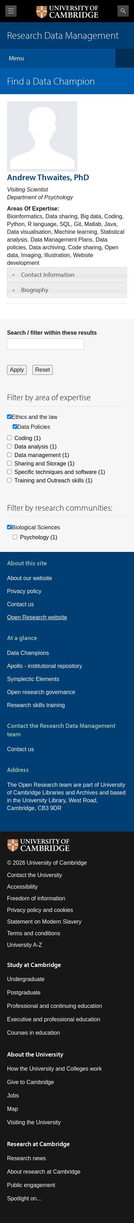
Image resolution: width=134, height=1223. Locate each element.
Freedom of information (36, 898)
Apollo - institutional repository (44, 666)
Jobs (13, 1096)
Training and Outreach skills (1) (53, 480)
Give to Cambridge (30, 1082)
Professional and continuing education (54, 1006)
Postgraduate (23, 993)
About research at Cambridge (44, 1172)
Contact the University (34, 875)
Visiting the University (34, 1122)
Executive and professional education (53, 1019)
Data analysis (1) (35, 447)
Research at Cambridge (38, 1144)
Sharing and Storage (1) (44, 464)
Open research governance (41, 692)
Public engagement (31, 1185)
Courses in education (33, 1033)
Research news (26, 1158)
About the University (35, 1054)
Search (123, 11)
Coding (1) (27, 438)
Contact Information (48, 274)
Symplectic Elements (33, 679)
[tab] (67, 274)
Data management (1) (41, 455)
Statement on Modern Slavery (44, 922)
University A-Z (24, 945)
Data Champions (28, 653)
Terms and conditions (33, 933)
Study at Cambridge (34, 965)
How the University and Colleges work (54, 1069)
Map (12, 1109)
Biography (34, 290)
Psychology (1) (38, 537)
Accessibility (22, 887)
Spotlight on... (24, 1198)
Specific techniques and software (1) (59, 472)
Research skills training (36, 705)
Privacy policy (24, 591)
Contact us (20, 604)
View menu (11, 11)
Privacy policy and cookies (40, 910)
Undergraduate (26, 979)
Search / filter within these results (52, 333)
